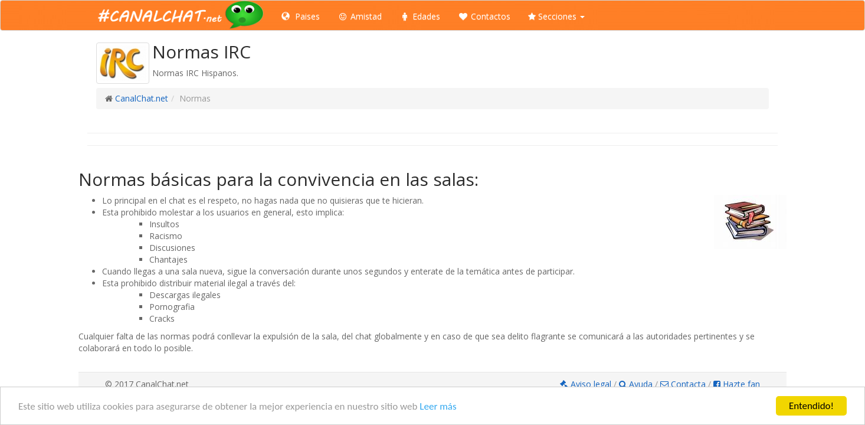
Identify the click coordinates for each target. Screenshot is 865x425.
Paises (300, 16)
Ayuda (637, 384)
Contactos (484, 16)
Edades (419, 16)
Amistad (360, 16)
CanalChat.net (141, 98)
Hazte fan (736, 384)
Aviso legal (587, 384)
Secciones (556, 16)
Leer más (438, 406)
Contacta (683, 384)
